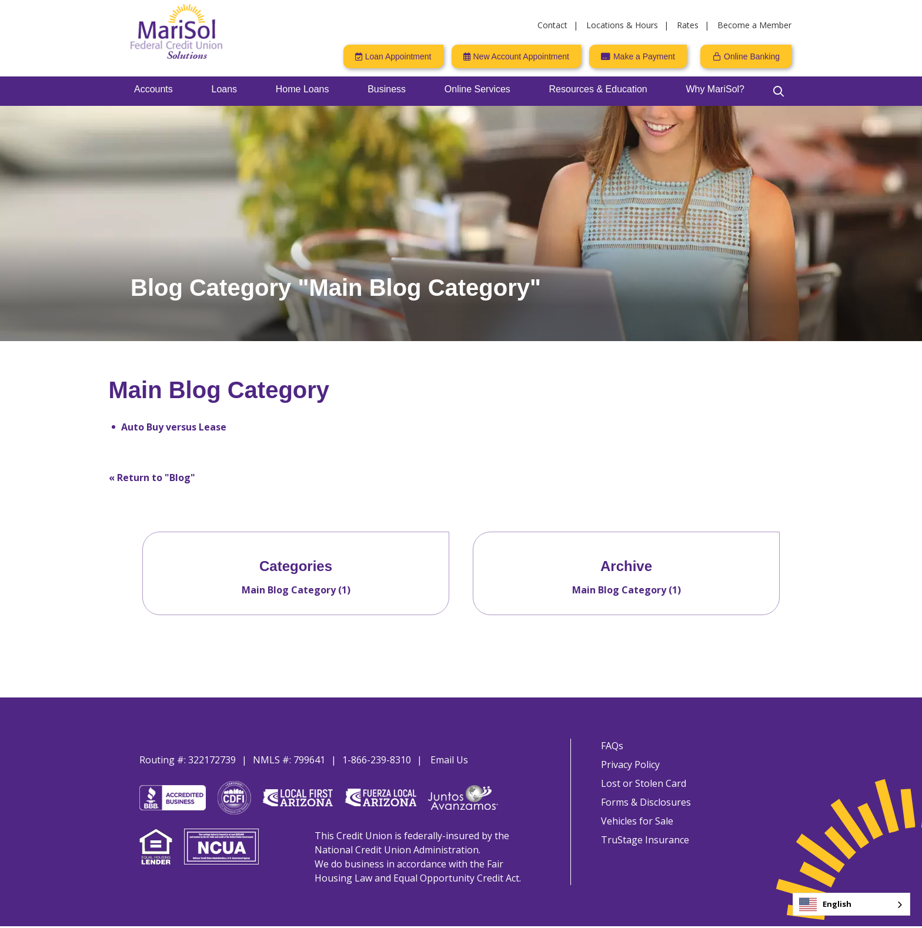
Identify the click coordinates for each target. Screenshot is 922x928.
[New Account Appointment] (516, 56)
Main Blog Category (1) (296, 589)
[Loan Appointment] (393, 56)
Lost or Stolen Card (641, 785)
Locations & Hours (622, 25)
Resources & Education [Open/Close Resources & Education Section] (598, 89)
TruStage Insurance (643, 845)
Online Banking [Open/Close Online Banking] (752, 56)
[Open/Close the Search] (778, 91)
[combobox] (851, 904)
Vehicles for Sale (635, 825)
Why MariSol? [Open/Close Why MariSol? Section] (715, 89)
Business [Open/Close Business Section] (387, 89)
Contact (552, 25)
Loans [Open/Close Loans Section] (225, 89)
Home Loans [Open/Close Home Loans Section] (302, 89)
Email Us (449, 759)
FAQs (610, 745)
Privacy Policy (628, 765)
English (825, 904)
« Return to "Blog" (152, 477)
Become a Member (754, 25)
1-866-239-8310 (376, 759)
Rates (688, 25)
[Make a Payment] (638, 56)
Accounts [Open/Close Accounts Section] (153, 89)
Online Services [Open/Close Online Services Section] (477, 89)
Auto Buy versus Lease (173, 426)
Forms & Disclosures (644, 805)
